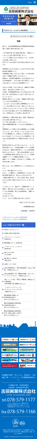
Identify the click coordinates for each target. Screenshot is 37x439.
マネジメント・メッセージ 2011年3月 (14, 219)
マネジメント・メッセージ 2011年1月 (15, 217)
